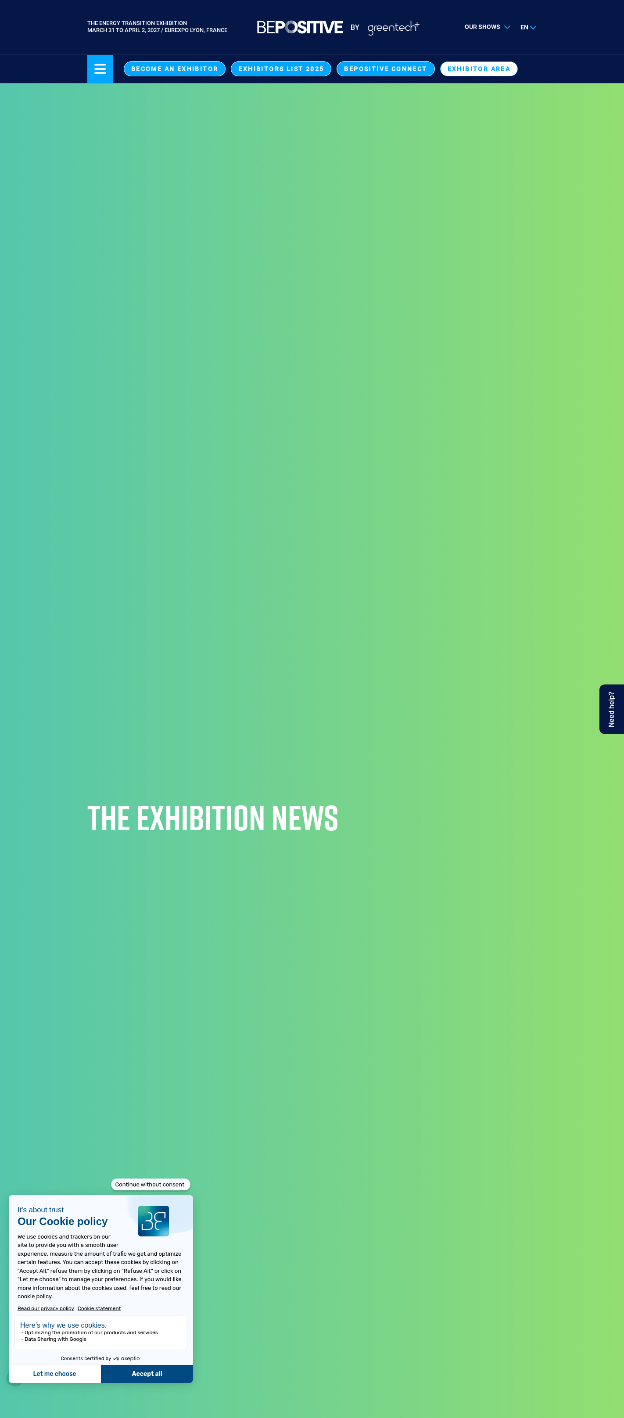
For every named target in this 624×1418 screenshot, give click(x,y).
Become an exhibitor (175, 68)
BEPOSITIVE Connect (385, 68)
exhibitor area (479, 68)
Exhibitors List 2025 (281, 68)
